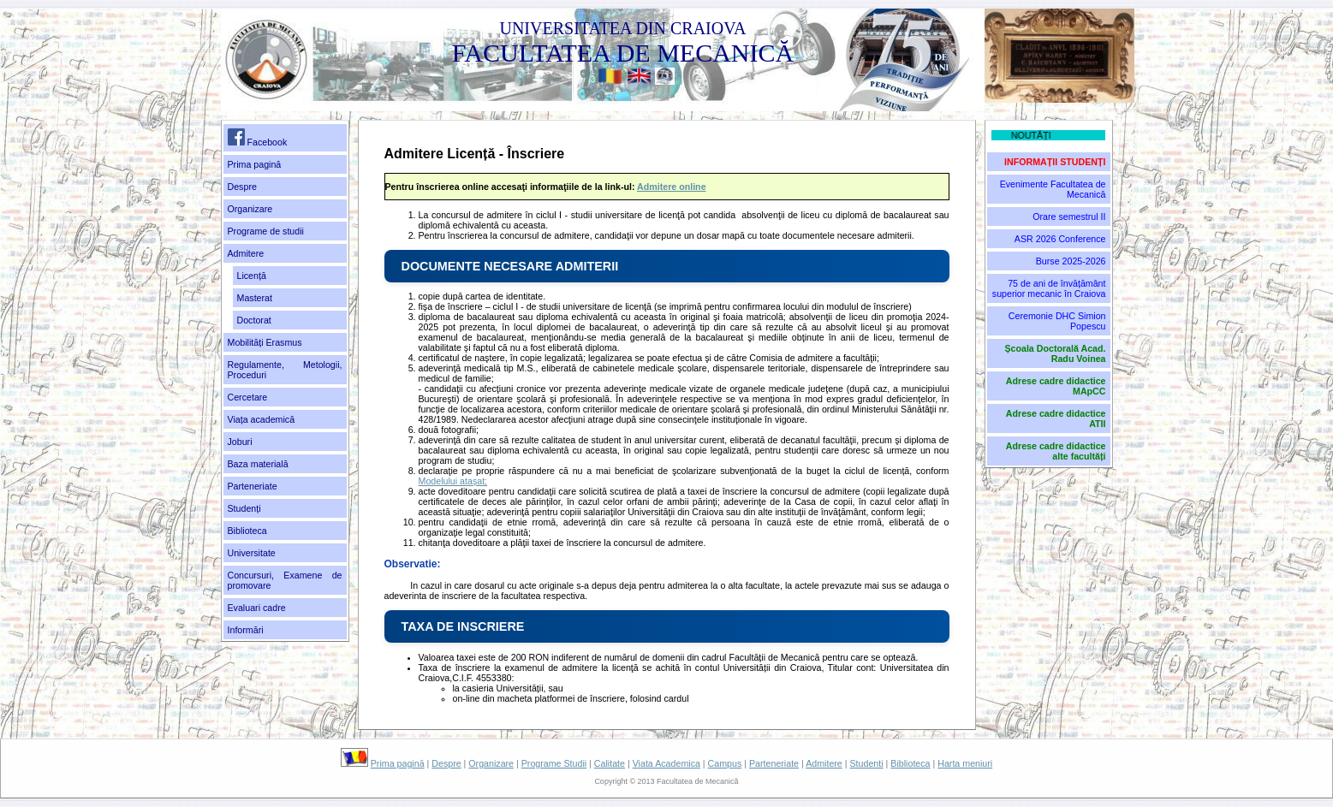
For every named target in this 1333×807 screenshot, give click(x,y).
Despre (242, 186)
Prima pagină (255, 164)
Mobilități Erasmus (265, 342)
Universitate (252, 553)
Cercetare (248, 397)
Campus (725, 763)
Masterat (254, 298)
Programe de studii (266, 231)
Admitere (246, 253)
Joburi (240, 441)
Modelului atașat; (453, 481)
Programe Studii (553, 763)
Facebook (258, 137)
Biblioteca (247, 530)
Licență (251, 275)
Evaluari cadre (257, 607)
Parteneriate (252, 486)
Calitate (609, 763)
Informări (246, 630)
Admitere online (671, 186)
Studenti (867, 763)
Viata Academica (666, 763)
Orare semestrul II (1068, 216)
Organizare (250, 209)
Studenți (244, 508)
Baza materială (258, 464)
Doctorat (254, 320)
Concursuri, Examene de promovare (285, 580)
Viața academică (261, 419)
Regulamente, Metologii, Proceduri (285, 369)
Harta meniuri (964, 763)
